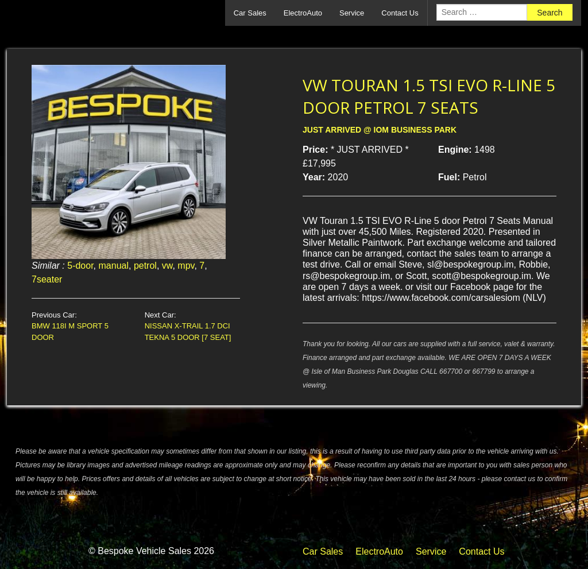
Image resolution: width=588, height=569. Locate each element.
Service (351, 13)
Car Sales (250, 13)
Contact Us (399, 13)
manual (114, 265)
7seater (47, 279)
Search (549, 12)
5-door (80, 265)
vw (167, 265)
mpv (185, 265)
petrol (145, 265)
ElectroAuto (303, 13)
